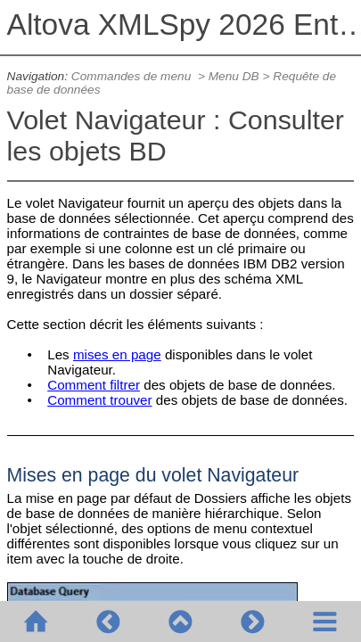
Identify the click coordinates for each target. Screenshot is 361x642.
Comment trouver (99, 399)
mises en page (117, 354)
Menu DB (234, 76)
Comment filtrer (93, 384)
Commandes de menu (132, 76)
